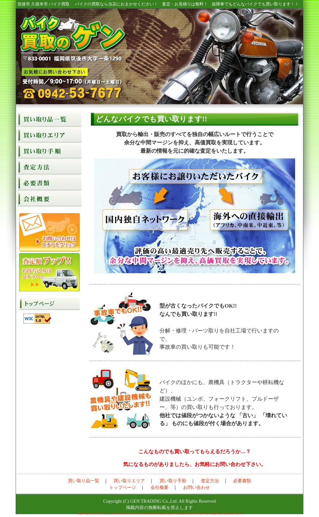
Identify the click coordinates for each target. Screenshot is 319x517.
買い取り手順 (49, 151)
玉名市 (232, 514)
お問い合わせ (49, 232)
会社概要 (159, 487)
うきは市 (104, 514)
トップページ (49, 304)
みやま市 (133, 514)
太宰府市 (155, 514)
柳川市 (126, 514)
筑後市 (81, 514)
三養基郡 (213, 514)
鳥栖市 (189, 514)
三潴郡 (177, 514)
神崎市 (195, 514)
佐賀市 (183, 514)
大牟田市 (96, 514)
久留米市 (88, 514)
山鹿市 (220, 514)
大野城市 (147, 514)
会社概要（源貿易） (49, 199)
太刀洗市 (112, 514)
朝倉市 (162, 514)
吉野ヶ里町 (203, 514)
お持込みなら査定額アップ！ (49, 272)
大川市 (119, 514)
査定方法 (49, 167)
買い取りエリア (49, 135)
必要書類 (49, 183)
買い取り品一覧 (49, 119)
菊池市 (226, 514)
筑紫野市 (170, 514)
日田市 (238, 514)
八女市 (140, 514)
